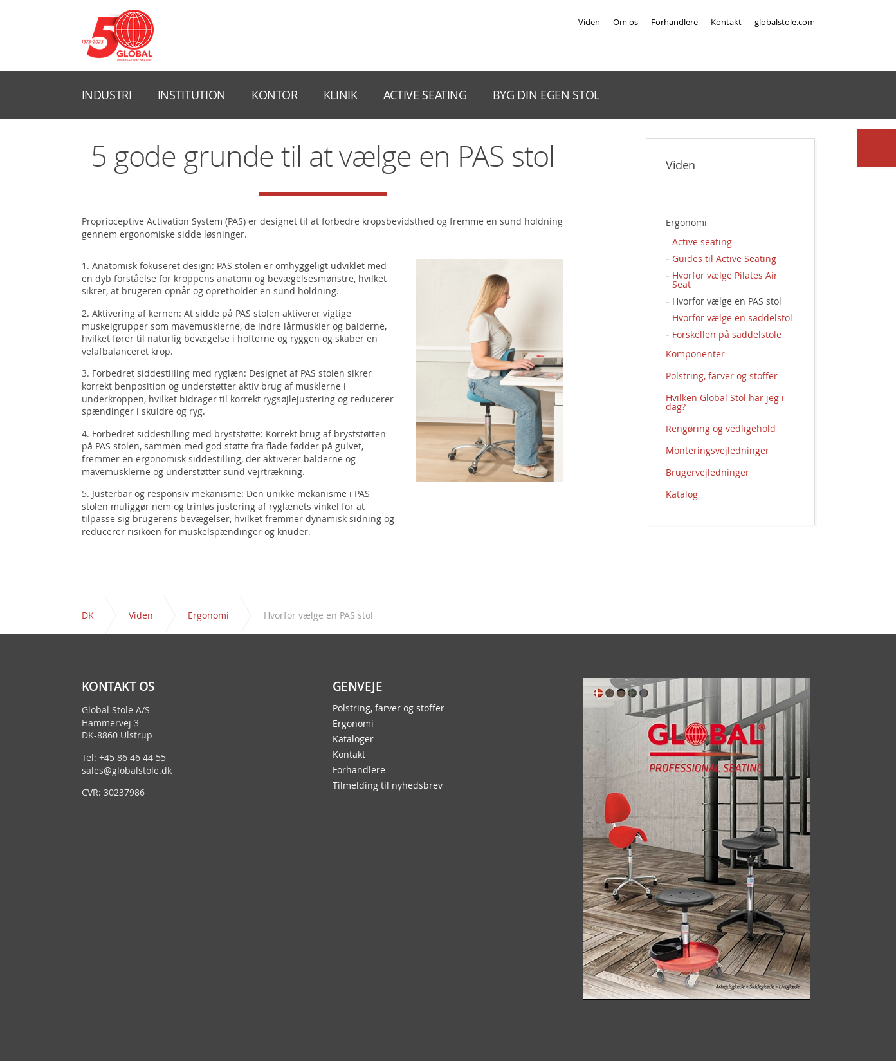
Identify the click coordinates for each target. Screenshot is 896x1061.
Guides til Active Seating (724, 258)
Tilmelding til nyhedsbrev (388, 785)
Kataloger (353, 739)
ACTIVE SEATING (425, 94)
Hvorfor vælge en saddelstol (732, 318)
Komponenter (695, 354)
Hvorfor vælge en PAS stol (727, 301)
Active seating (702, 242)
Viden (589, 22)
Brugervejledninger (707, 472)
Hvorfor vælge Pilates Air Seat (725, 279)
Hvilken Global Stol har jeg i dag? (725, 402)
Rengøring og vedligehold (721, 428)
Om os (625, 22)
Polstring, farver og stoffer (722, 376)
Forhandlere (674, 22)
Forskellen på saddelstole (727, 334)
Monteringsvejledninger (717, 450)
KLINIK (341, 94)
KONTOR (274, 94)
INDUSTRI (107, 94)
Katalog (682, 494)
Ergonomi (686, 222)
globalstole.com (784, 22)
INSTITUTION (192, 94)
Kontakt (726, 22)
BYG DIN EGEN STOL (546, 94)
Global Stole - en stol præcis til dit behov (118, 35)
